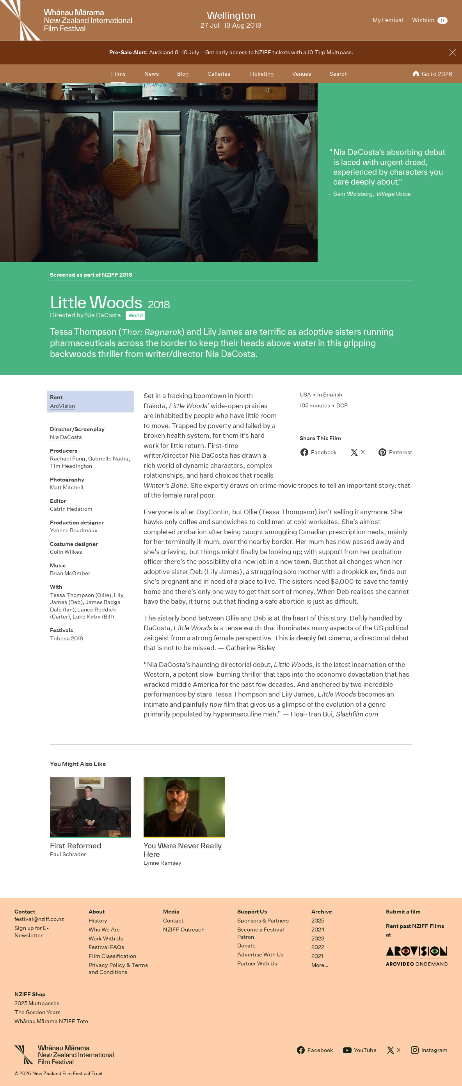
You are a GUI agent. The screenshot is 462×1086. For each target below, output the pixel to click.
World (135, 315)
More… (319, 965)
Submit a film (403, 911)
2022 (317, 947)
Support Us (252, 911)
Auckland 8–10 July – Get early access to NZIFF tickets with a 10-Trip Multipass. (231, 52)
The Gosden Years (37, 1012)
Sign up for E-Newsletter (31, 931)
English (332, 394)
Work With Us (106, 938)
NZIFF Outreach (183, 929)
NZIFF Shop (30, 994)
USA (305, 394)
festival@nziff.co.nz (39, 918)
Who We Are (104, 929)
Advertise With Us (260, 954)
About (97, 911)
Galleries (219, 73)
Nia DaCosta (103, 315)
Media (171, 911)
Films (118, 73)
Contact (24, 911)
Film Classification (112, 956)
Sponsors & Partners (263, 920)
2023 (318, 938)
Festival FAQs (106, 947)
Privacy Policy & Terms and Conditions (118, 969)
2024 (318, 929)
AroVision (62, 405)
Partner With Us (257, 963)
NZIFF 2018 (117, 274)
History (98, 920)
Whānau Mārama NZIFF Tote (51, 1021)
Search (339, 73)
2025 (317, 920)
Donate (246, 945)
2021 (317, 956)
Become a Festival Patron (260, 933)
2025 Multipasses (36, 1003)
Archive (321, 911)
